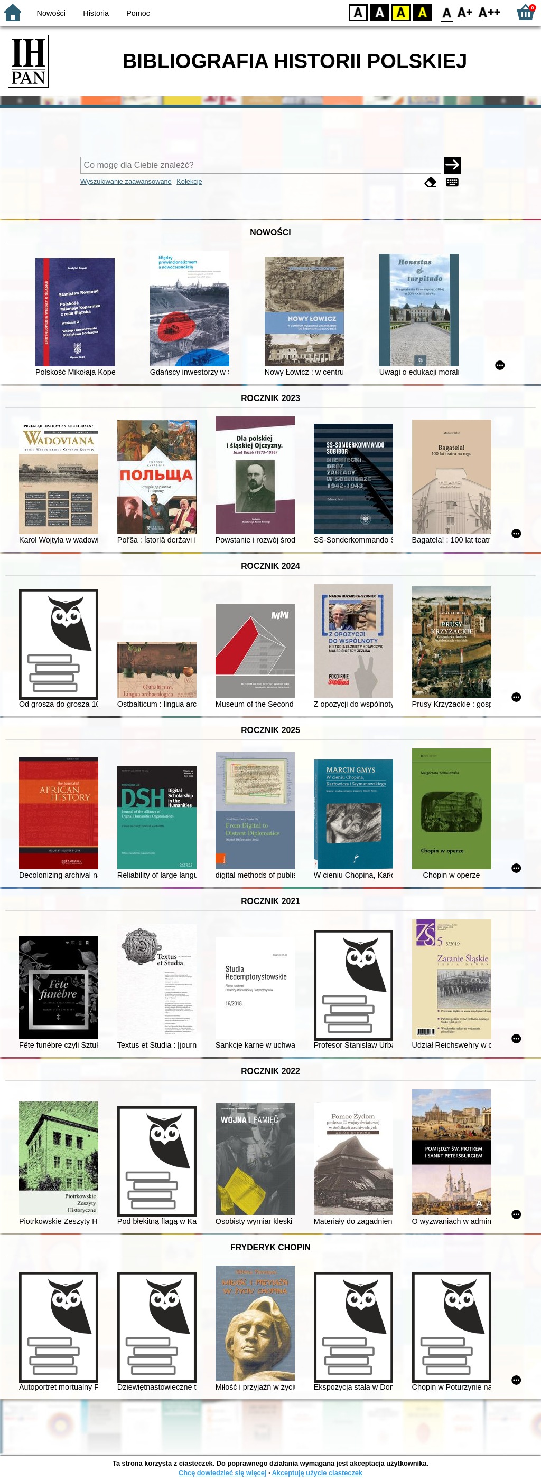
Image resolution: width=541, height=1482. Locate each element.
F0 (447, 11)
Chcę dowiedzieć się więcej (222, 1473)
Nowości (51, 13)
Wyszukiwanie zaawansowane (126, 181)
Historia (96, 13)
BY (422, 11)
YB (400, 11)
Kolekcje (189, 181)
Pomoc (138, 13)
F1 (465, 11)
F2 (489, 11)
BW (380, 11)
